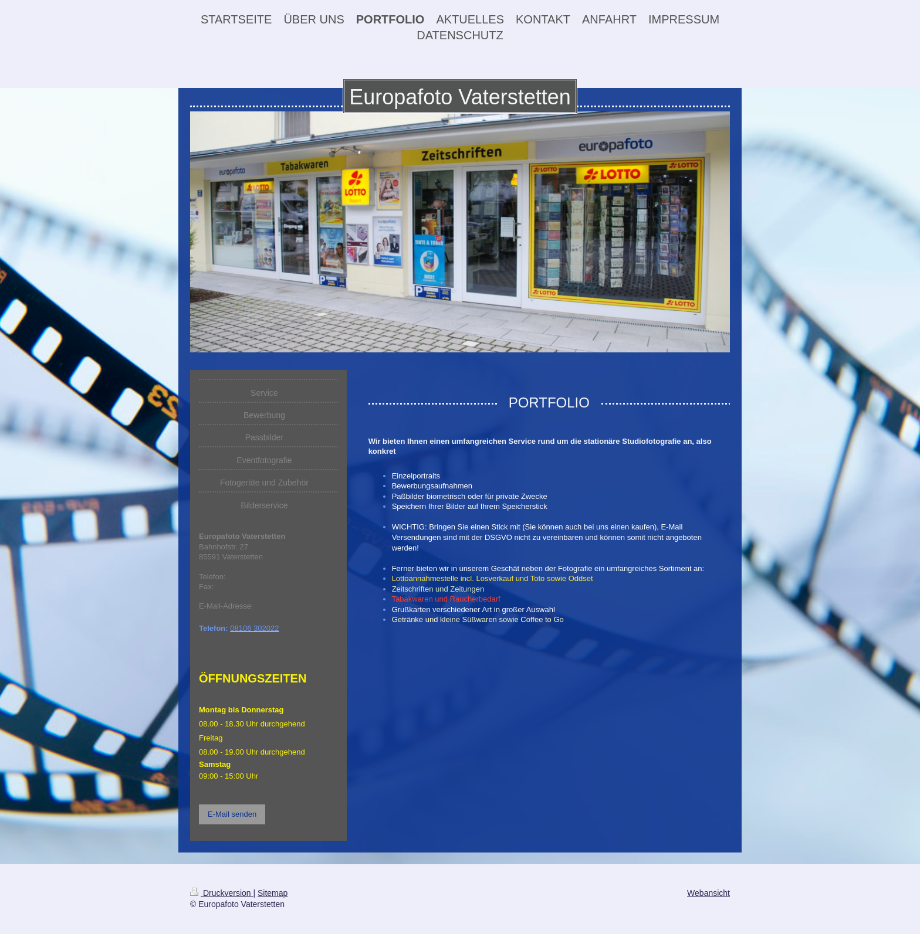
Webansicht (708, 893)
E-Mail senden (232, 814)
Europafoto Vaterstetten (460, 97)
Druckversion (221, 893)
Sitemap (273, 893)
